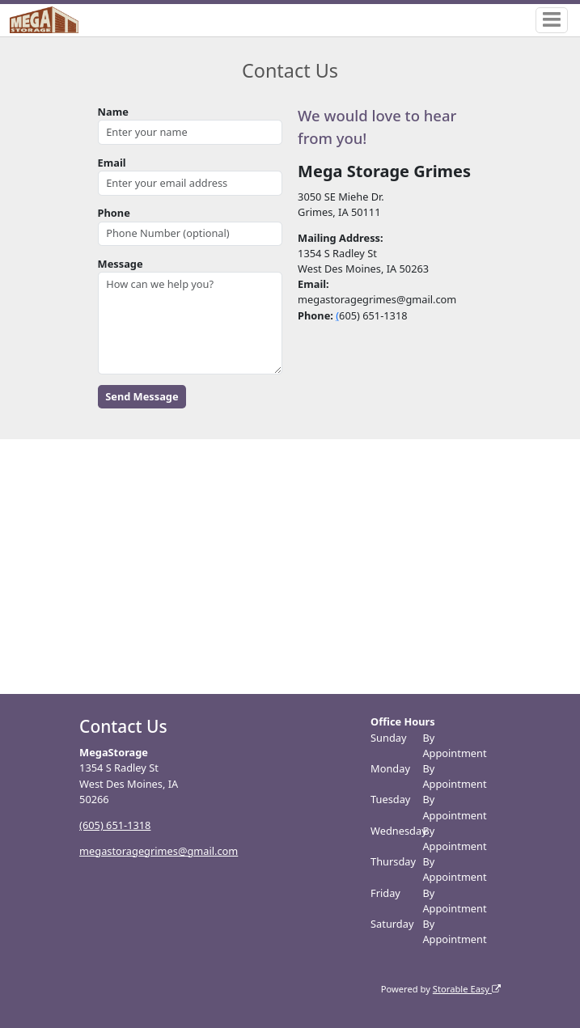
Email (112, 162)
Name (113, 111)
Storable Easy (467, 989)
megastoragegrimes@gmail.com (158, 851)
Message (120, 263)
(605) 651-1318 (114, 825)
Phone (114, 212)
